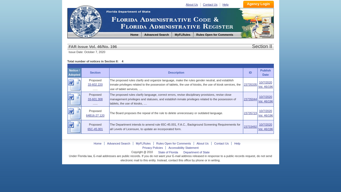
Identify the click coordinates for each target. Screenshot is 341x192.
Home (85, 21)
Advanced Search (118, 143)
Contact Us (210, 4)
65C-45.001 (95, 129)
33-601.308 (95, 99)
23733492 (250, 126)
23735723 (250, 113)
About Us (192, 4)
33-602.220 (95, 84)
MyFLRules (143, 143)
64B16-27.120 (95, 115)
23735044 (250, 99)
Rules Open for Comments (173, 143)
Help (225, 4)
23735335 (250, 84)
